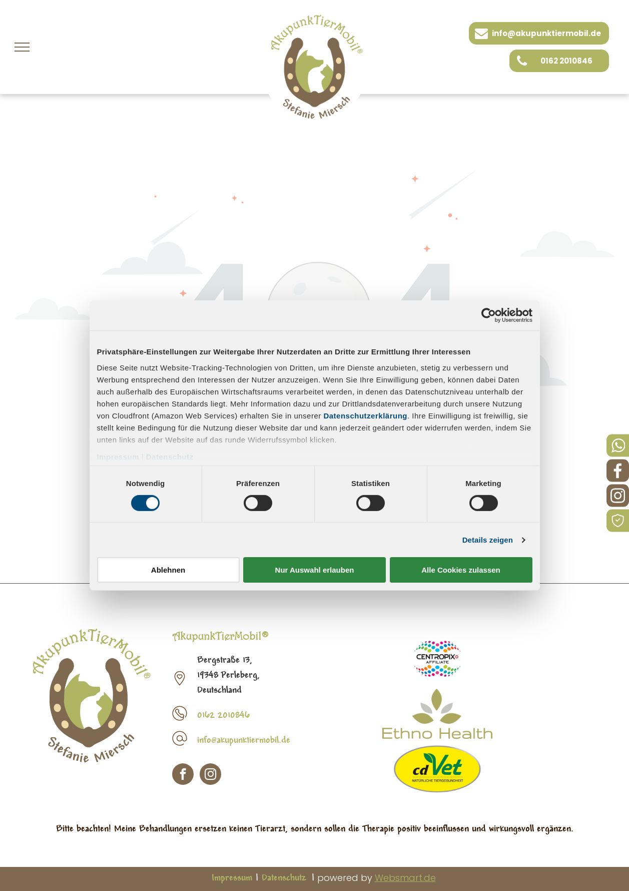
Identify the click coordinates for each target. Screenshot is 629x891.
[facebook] (183, 775)
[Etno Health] (437, 714)
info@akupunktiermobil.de (243, 740)
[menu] (22, 47)
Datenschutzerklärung (365, 415)
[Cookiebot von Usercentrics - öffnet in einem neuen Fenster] (488, 315)
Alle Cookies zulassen (460, 570)
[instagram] (210, 775)
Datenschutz (170, 456)
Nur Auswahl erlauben (314, 570)
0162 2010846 (223, 715)
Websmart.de (405, 877)
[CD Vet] (437, 769)
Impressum (118, 456)
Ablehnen (168, 570)
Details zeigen (487, 540)
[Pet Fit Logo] (437, 659)
